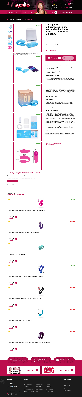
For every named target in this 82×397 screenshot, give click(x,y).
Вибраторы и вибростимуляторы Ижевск (54, 143)
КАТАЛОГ (14, 12)
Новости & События (67, 388)
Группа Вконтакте (11, 387)
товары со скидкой (57, 370)
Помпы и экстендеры (27, 386)
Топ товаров (50, 12)
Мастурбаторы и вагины (39, 384)
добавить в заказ (68, 58)
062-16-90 (59, 7)
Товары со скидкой (67, 390)
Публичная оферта (14, 393)
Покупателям (62, 12)
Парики (36, 391)
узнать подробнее (13, 180)
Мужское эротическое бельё (29, 391)
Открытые (22, 370)
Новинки (30, 12)
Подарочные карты (27, 393)
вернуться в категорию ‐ (19, 19)
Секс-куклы (48, 384)
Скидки (24, 12)
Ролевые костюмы (49, 391)
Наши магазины (69, 12)
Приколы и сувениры (39, 389)
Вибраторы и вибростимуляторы (27, 382)
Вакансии (65, 392)
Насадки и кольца (38, 386)
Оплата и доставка (67, 385)
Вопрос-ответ (66, 383)
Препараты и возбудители (28, 389)
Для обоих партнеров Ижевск (51, 144)
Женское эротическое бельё (51, 389)
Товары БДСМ (48, 386)
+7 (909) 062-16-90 (11, 383)
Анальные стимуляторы (28, 384)
